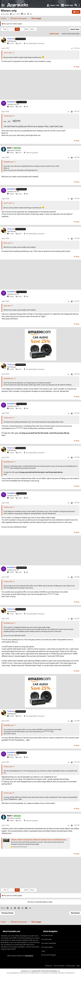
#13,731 (76, 301)
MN (27, 106)
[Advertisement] (40, 85)
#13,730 (76, 238)
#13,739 (76, 762)
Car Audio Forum (47, 935)
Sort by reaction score (70, 34)
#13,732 (76, 374)
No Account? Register (48, 955)
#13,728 (76, 157)
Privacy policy (70, 966)
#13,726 (76, 48)
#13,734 (76, 457)
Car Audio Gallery (47, 947)
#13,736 (76, 577)
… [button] (13, 29)
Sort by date (54, 34)
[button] (3, 5)
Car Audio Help (46, 939)
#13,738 (76, 721)
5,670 (20, 43)
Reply (77, 67)
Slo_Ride (6, 14)
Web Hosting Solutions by (20, 956)
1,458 (20, 106)
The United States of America (35, 43)
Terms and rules (59, 966)
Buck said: (7, 243)
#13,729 (76, 198)
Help (78, 966)
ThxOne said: (8, 116)
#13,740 (76, 825)
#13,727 (76, 111)
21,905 (11, 43)
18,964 (11, 106)
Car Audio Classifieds (48, 943)
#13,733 (76, 413)
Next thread (75, 913)
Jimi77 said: (8, 53)
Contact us (48, 966)
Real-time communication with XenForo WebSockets (58, 973)
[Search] (76, 5)
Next (32, 29)
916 (17, 29)
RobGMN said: (8, 162)
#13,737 (76, 618)
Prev (5, 29)
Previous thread (7, 913)
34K (24, 14)
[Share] (72, 48)
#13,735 (76, 503)
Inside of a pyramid (32, 152)
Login (43, 951)
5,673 (20, 152)
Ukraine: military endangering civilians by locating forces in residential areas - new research (44, 840)
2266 (26, 29)
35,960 (11, 152)
